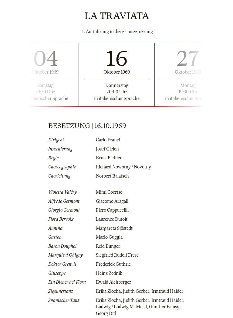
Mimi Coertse (109, 192)
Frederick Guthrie (113, 264)
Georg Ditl (106, 313)
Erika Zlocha (108, 291)
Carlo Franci (108, 139)
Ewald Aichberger (113, 282)
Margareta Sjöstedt (114, 228)
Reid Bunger (108, 246)
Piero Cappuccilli (112, 210)
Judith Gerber (136, 291)
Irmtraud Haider (167, 291)
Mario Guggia (109, 237)
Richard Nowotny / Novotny (123, 166)
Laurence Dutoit (111, 219)
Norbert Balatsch (112, 176)
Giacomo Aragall (112, 201)
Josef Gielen (107, 149)
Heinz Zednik (109, 273)
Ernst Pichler (109, 157)
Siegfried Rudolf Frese (117, 255)
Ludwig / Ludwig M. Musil (121, 306)
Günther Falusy (164, 306)
